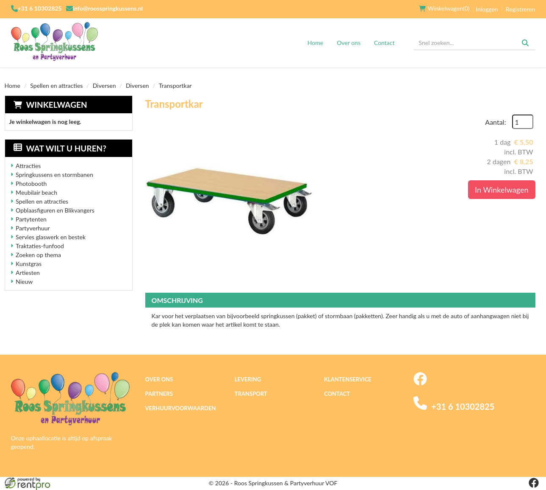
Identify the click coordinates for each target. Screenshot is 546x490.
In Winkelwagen (501, 189)
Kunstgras (29, 263)
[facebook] (420, 383)
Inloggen (487, 9)
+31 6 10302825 (40, 8)
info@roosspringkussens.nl (108, 8)
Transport (251, 393)
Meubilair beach (36, 192)
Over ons (348, 42)
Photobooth (31, 183)
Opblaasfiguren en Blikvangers (55, 210)
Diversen (104, 85)
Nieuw (24, 281)
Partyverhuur (33, 228)
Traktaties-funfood (40, 245)
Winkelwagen (56, 104)
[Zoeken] (525, 43)
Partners (159, 393)
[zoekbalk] (474, 43)
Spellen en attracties (56, 85)
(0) (444, 8)
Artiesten (28, 272)
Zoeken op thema (38, 254)
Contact (384, 42)
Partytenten (31, 219)
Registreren (520, 9)
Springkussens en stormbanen (54, 174)
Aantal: (495, 122)
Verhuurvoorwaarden (180, 408)
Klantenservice (347, 379)
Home (315, 42)
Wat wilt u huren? (60, 148)
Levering (248, 379)
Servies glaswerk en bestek (51, 237)
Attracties (28, 165)
